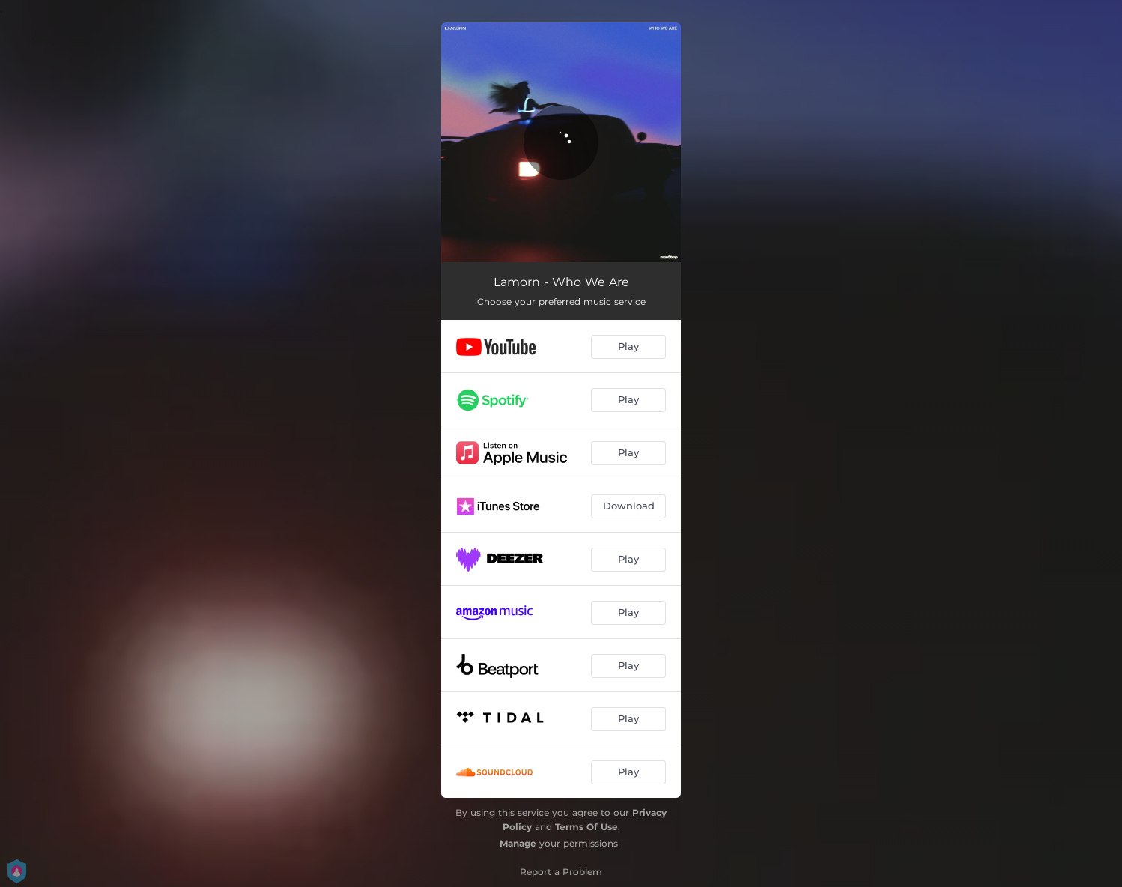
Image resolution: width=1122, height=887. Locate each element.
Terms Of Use (586, 826)
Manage (518, 843)
